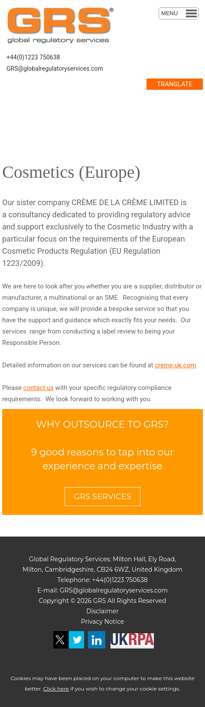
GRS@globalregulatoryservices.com (55, 68)
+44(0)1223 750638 (33, 57)
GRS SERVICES (102, 496)
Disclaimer (102, 611)
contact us (38, 388)
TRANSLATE (174, 84)
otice (116, 621)
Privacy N (95, 621)
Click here (56, 688)
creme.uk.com (175, 365)
